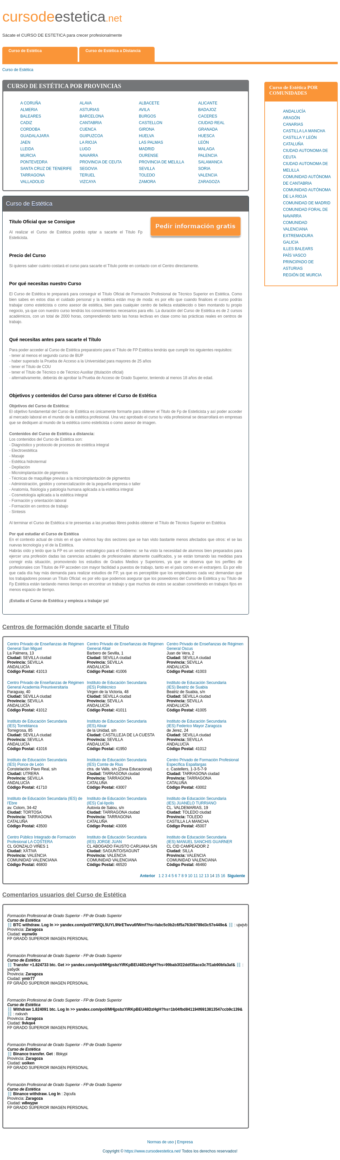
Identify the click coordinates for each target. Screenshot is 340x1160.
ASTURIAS (89, 109)
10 (190, 876)
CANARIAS (293, 124)
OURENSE (148, 155)
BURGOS (147, 116)
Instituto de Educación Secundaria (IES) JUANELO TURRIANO (196, 800)
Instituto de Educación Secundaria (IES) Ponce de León (37, 762)
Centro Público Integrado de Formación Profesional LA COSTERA (41, 839)
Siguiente (236, 876)
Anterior (147, 876)
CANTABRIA (91, 122)
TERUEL (87, 175)
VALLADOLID (32, 181)
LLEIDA (27, 149)
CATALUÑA (293, 144)
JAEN (25, 142)
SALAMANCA (210, 162)
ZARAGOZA (209, 181)
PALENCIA (207, 155)
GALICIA (290, 242)
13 (206, 876)
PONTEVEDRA (33, 162)
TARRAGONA (32, 175)
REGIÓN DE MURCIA (302, 275)
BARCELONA (92, 116)
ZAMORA (147, 181)
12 (201, 876)
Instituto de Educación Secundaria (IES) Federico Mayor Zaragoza (196, 723)
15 (217, 876)
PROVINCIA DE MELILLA (161, 162)
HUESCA (206, 136)
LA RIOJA (88, 142)
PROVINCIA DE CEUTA (101, 162)
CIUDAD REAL (211, 122)
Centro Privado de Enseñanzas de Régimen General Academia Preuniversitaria (45, 685)
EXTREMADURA (298, 235)
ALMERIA (29, 109)
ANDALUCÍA (294, 111)
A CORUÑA (30, 103)
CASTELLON (150, 122)
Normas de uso (160, 1142)
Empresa (185, 1142)
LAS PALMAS (151, 142)
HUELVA (146, 136)
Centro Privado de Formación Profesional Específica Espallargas (203, 762)
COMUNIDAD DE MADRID (307, 203)
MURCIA (28, 155)
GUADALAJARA (34, 136)
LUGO (85, 149)
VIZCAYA (88, 181)
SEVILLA (147, 168)
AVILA (144, 109)
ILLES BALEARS (298, 249)
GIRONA (146, 129)
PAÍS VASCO (294, 255)
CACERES (207, 116)
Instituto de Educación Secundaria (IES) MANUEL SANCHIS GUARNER (199, 839)
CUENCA (88, 129)
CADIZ (26, 122)
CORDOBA (30, 129)
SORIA (204, 168)
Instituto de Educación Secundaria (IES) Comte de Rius (116, 762)
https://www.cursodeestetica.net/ (152, 1151)
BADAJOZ (207, 109)
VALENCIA (207, 175)
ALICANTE (207, 103)
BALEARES (30, 116)
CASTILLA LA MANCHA (304, 131)
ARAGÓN (291, 118)
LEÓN (203, 142)
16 (223, 876)
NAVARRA (89, 155)
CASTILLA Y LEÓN (300, 137)
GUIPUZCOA (91, 136)
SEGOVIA (88, 168)
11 (196, 876)
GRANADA (207, 129)
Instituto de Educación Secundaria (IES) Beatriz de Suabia (196, 685)
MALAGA (206, 149)
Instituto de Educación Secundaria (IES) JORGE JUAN (116, 839)
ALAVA (86, 103)
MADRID (146, 149)
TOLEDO (147, 175)
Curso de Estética (17, 69)
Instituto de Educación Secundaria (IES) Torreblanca (37, 723)
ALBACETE (149, 103)
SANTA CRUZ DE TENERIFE (46, 168)
